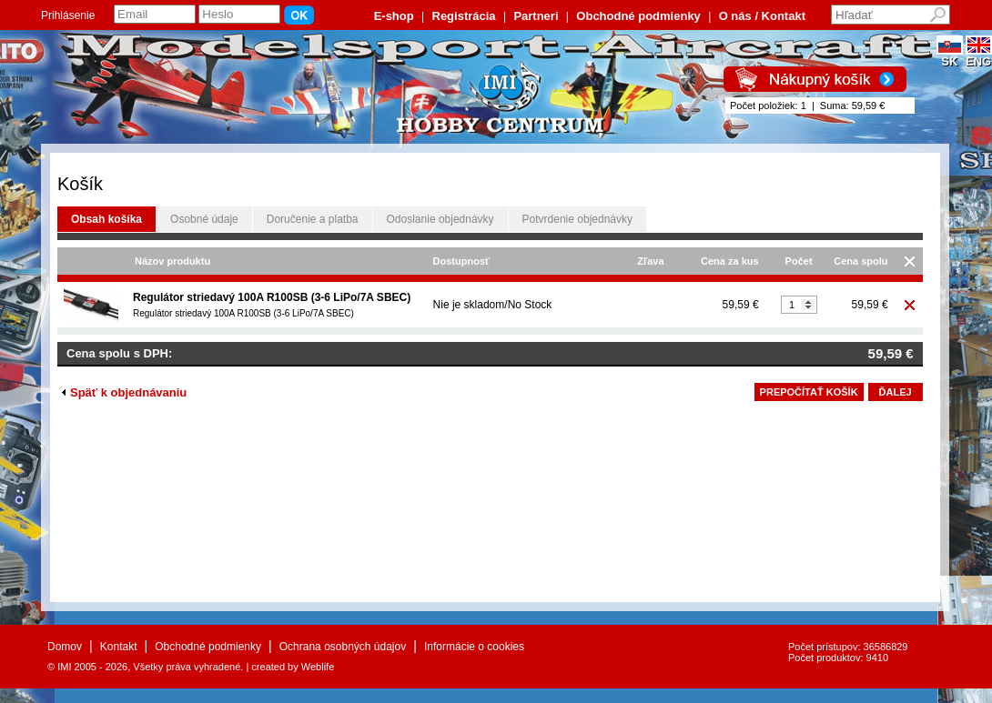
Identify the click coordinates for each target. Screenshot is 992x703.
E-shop (394, 16)
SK (949, 56)
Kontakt (118, 646)
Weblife (317, 666)
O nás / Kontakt (762, 16)
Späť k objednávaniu (124, 392)
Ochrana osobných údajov (342, 646)
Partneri (535, 16)
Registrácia (464, 16)
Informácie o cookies (474, 646)
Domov (64, 646)
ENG (979, 56)
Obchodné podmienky (638, 16)
